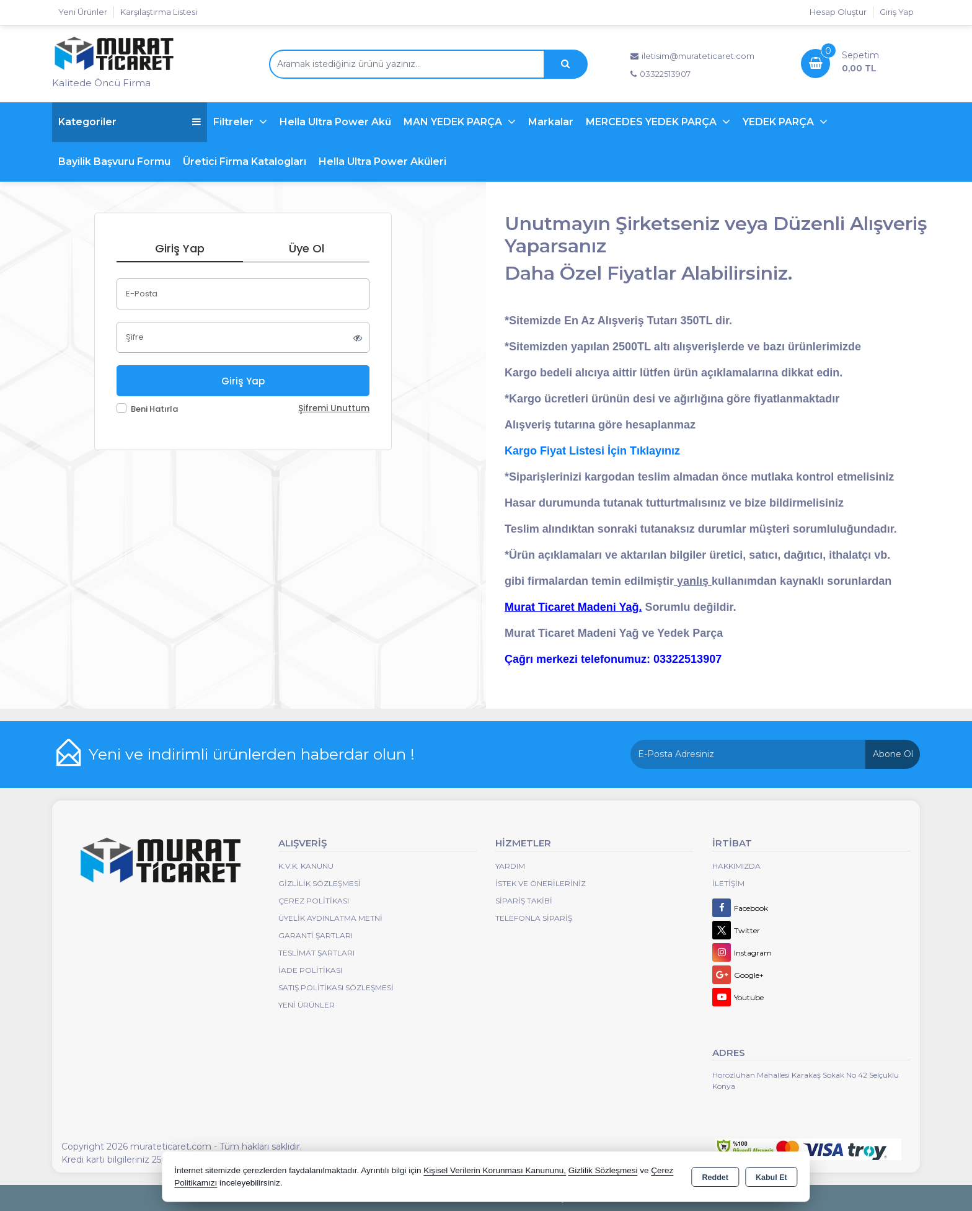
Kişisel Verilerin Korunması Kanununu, (494, 1170)
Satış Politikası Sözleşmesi (336, 987)
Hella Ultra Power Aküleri (382, 161)
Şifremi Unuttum (333, 408)
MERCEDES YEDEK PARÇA (652, 122)
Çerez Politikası (313, 900)
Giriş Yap (897, 12)
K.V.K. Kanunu (306, 866)
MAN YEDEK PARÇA (454, 122)
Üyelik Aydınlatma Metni (330, 918)
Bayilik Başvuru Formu (114, 161)
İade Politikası (310, 970)
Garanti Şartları (315, 935)
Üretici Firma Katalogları (244, 161)
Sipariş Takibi (523, 900)
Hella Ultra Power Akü (335, 122)
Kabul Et (771, 1177)
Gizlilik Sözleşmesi (319, 883)
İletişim (728, 883)
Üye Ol (306, 248)
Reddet (715, 1177)
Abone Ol (893, 754)
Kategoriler (129, 122)
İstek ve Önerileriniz (540, 883)
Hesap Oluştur (838, 12)
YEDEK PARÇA (779, 122)
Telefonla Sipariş (533, 918)
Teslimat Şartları (316, 952)
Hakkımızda (736, 866)
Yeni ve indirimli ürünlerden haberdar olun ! (252, 754)
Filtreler (234, 122)
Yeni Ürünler (306, 1004)
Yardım (510, 866)
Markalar (550, 122)
